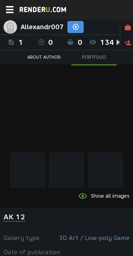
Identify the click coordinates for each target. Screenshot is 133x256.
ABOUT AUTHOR (44, 57)
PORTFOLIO (94, 57)
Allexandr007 (42, 27)
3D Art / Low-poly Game (94, 238)
